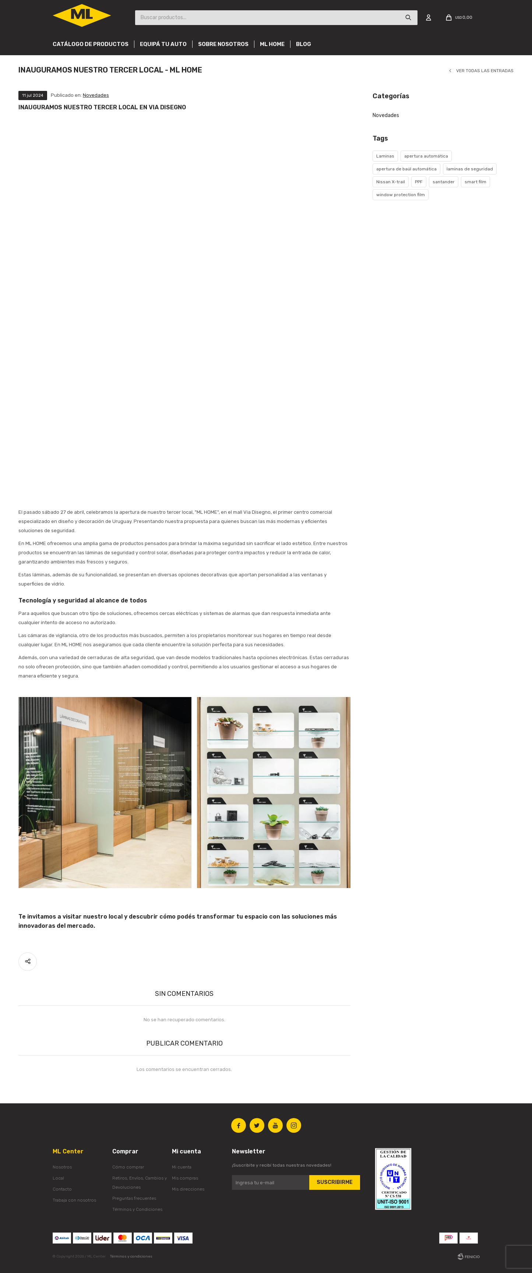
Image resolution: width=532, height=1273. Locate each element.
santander (444, 181)
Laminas (385, 156)
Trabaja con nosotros (74, 1200)
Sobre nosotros (223, 44)
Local (58, 1178)
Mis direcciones (188, 1189)
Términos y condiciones (131, 1256)
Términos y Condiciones (137, 1209)
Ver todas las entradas (485, 70)
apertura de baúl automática (406, 168)
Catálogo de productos (90, 44)
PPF (419, 181)
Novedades (96, 95)
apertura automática (426, 156)
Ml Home (272, 44)
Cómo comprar (128, 1167)
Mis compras (185, 1178)
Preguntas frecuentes (134, 1198)
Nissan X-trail (390, 181)
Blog (303, 44)
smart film (475, 181)
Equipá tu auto (163, 44)
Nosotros (62, 1167)
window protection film (400, 194)
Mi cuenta (181, 1167)
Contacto (62, 1189)
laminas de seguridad (470, 168)
